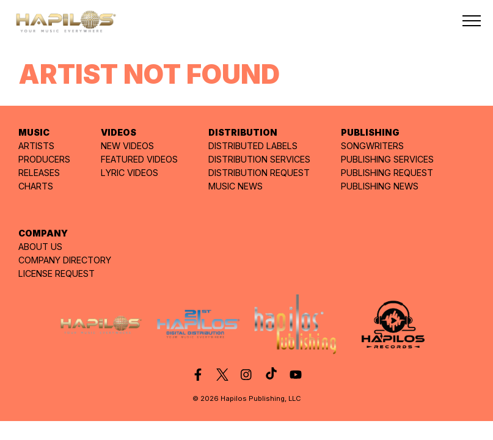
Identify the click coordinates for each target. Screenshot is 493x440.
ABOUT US (40, 246)
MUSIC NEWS (235, 186)
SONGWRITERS (372, 146)
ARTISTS (36, 146)
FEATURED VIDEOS (139, 159)
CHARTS (35, 186)
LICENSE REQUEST (56, 273)
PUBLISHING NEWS (379, 186)
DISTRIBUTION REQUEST (259, 172)
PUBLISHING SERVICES (387, 159)
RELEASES (39, 172)
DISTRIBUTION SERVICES (259, 159)
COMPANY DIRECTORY (64, 260)
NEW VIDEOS (127, 146)
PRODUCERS (44, 159)
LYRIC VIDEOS (129, 172)
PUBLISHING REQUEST (387, 172)
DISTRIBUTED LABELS (253, 146)
